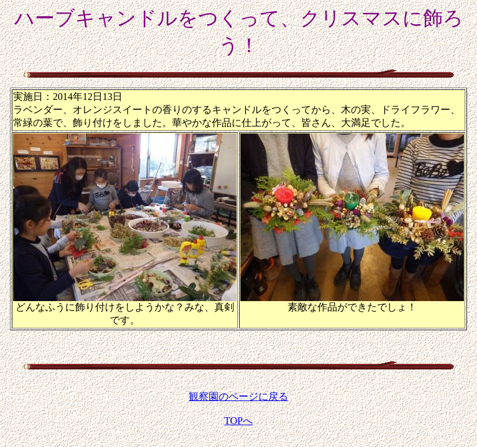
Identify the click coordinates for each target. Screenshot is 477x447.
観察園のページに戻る (238, 396)
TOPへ (238, 420)
